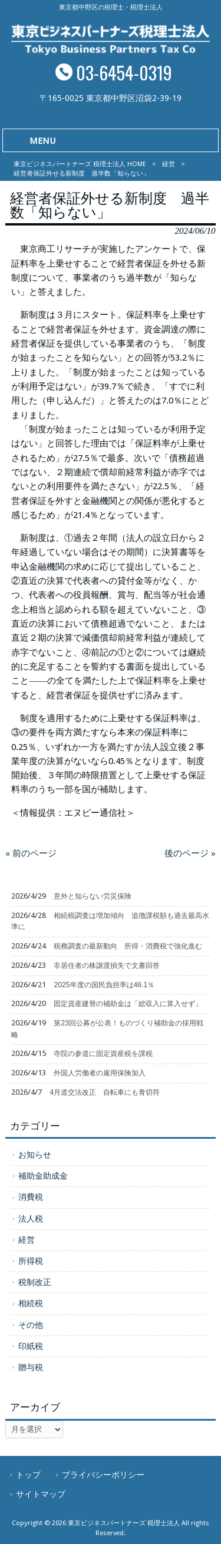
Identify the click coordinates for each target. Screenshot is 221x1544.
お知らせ (34, 1154)
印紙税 (30, 1346)
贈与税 (30, 1367)
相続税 (30, 1303)
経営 (168, 164)
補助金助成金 (43, 1175)
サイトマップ (40, 1494)
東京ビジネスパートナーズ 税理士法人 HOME (80, 164)
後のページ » (190, 853)
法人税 (30, 1218)
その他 (30, 1325)
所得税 (30, 1261)
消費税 (30, 1197)
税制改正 (34, 1282)
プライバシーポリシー (103, 1474)
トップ (28, 1474)
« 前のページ (31, 853)
